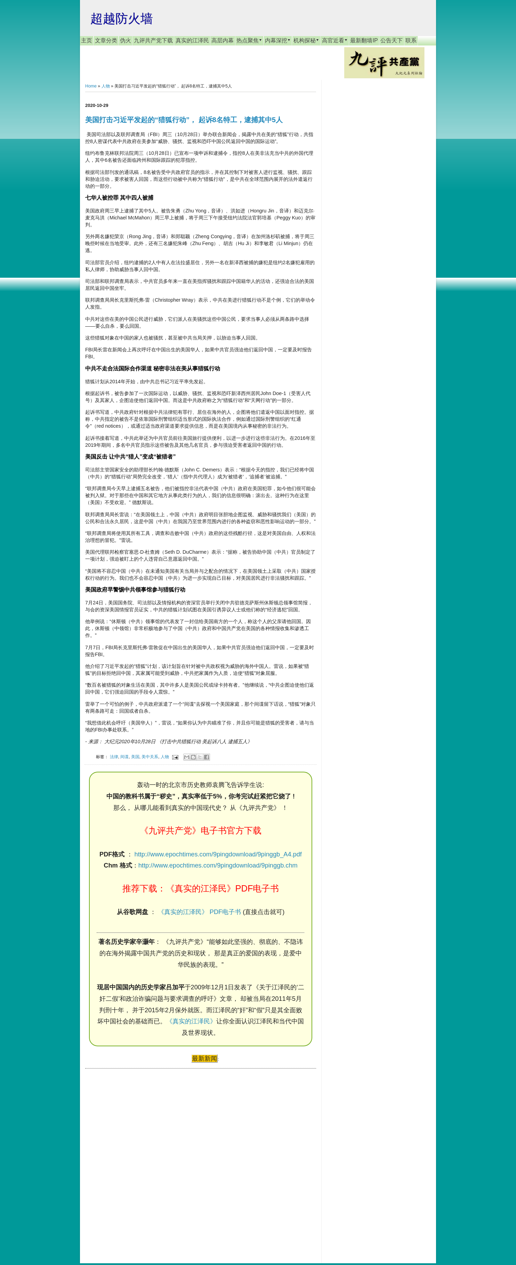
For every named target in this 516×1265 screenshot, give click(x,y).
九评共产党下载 (153, 40)
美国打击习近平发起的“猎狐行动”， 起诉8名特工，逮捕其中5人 (184, 120)
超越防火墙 (121, 18)
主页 (86, 40)
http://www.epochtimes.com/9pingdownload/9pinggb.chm (218, 865)
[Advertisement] (137, 1159)
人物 (106, 86)
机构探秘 (306, 40)
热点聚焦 (249, 40)
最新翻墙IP (364, 40)
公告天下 (391, 40)
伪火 (125, 40)
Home (91, 86)
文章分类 (106, 40)
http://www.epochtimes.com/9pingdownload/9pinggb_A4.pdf (218, 854)
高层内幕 (222, 40)
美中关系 (150, 756)
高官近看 (335, 40)
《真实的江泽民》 (191, 1021)
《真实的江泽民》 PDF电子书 (199, 911)
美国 (135, 756)
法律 (114, 756)
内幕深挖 (278, 40)
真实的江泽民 (192, 40)
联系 (411, 40)
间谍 (124, 756)
